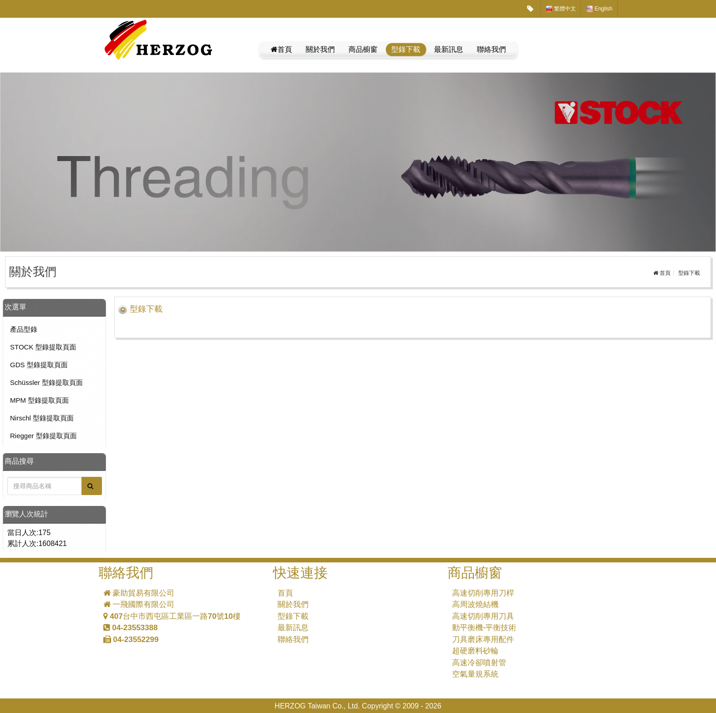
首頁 (281, 49)
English (599, 8)
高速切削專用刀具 (483, 616)
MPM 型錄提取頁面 (39, 400)
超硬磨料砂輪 (475, 651)
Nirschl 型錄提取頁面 (42, 418)
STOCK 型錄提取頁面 (43, 347)
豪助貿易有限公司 (139, 593)
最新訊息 (448, 49)
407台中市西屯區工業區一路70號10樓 (172, 616)
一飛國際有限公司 (139, 604)
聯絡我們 (491, 49)
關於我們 (320, 49)
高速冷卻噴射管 (479, 662)
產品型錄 (23, 329)
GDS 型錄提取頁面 (39, 365)
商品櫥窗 (363, 49)
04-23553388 (130, 627)
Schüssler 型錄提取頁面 (46, 382)
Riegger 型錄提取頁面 (43, 436)
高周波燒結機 (475, 604)
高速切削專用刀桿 (483, 593)
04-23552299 (131, 639)
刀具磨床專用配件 (483, 639)
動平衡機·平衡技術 (484, 627)
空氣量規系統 (475, 674)
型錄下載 (406, 49)
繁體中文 (561, 8)
